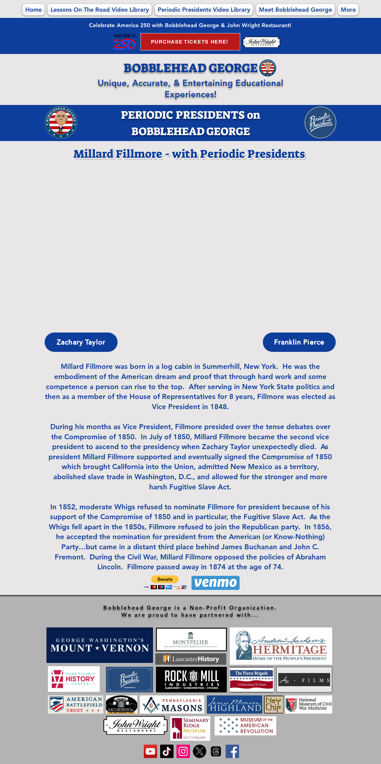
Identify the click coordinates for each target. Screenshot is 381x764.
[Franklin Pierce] (299, 342)
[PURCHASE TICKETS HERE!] (190, 41)
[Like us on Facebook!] (232, 751)
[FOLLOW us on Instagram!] (183, 751)
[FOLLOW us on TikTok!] (167, 751)
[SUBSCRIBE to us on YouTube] (150, 751)
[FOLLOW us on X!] (199, 751)
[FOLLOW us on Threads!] (216, 751)
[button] (165, 582)
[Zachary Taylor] (81, 342)
